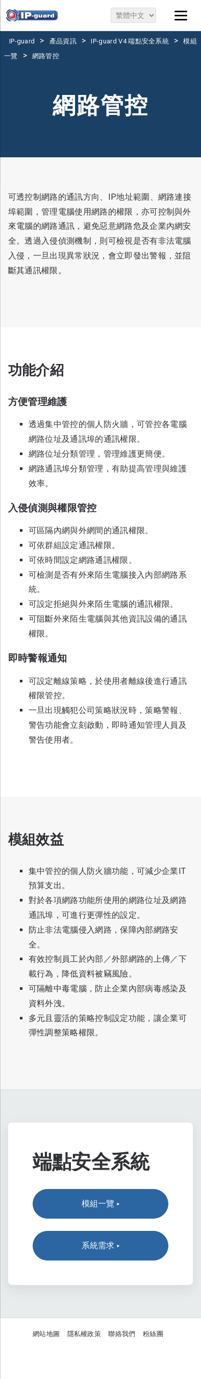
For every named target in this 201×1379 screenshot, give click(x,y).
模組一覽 (101, 1204)
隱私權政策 (84, 1334)
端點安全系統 (91, 1162)
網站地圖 (46, 1334)
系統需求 (101, 1246)
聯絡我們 (121, 1334)
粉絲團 (153, 1334)
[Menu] (180, 15)
